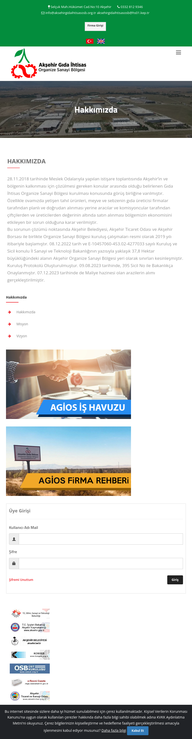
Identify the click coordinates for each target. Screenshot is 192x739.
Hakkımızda (103, 122)
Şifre (13, 552)
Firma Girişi (95, 25)
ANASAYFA (60, 122)
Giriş (175, 580)
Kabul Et (138, 731)
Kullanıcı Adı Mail (23, 527)
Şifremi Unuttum (21, 580)
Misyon (17, 324)
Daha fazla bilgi (114, 730)
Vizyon (16, 336)
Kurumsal (81, 122)
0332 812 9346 (132, 6)
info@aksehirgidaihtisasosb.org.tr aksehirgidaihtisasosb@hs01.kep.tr (98, 12)
